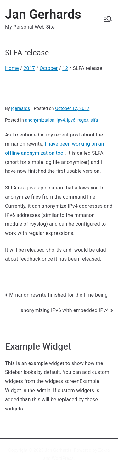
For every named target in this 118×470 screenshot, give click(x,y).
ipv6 (71, 120)
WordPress (63, 458)
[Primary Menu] (108, 19)
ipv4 (61, 120)
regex (82, 120)
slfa (94, 120)
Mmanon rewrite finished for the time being (58, 295)
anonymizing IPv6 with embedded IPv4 (65, 310)
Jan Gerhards (43, 14)
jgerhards (20, 108)
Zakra (104, 450)
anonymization (40, 120)
